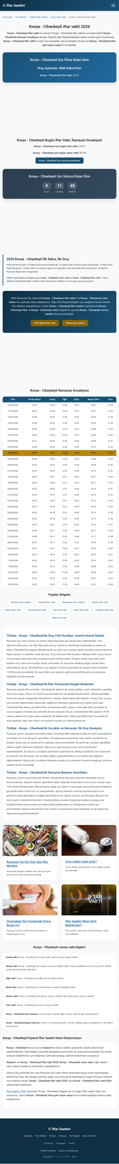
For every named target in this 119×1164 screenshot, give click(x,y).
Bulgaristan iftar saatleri (73, 602)
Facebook (48, 1143)
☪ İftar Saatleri (14, 5)
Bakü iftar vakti (59, 618)
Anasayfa (27, 1136)
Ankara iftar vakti (100, 602)
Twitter (71, 1143)
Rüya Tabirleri (89, 1136)
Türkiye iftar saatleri (75, 323)
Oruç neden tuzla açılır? (81, 861)
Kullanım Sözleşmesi (68, 1150)
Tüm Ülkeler (40, 1136)
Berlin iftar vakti (81, 610)
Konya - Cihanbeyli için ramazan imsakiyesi (59, 160)
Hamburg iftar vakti (37, 610)
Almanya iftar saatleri (21, 602)
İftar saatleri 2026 (16, 1091)
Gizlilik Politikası (48, 1150)
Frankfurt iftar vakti (104, 610)
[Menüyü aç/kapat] (113, 5)
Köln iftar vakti (60, 610)
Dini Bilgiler (74, 1136)
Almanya (62, 1136)
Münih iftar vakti (13, 610)
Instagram (61, 1143)
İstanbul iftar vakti (46, 602)
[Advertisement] (59, 111)
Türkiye (52, 1136)
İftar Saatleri (59, 1157)
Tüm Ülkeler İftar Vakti (45, 323)
